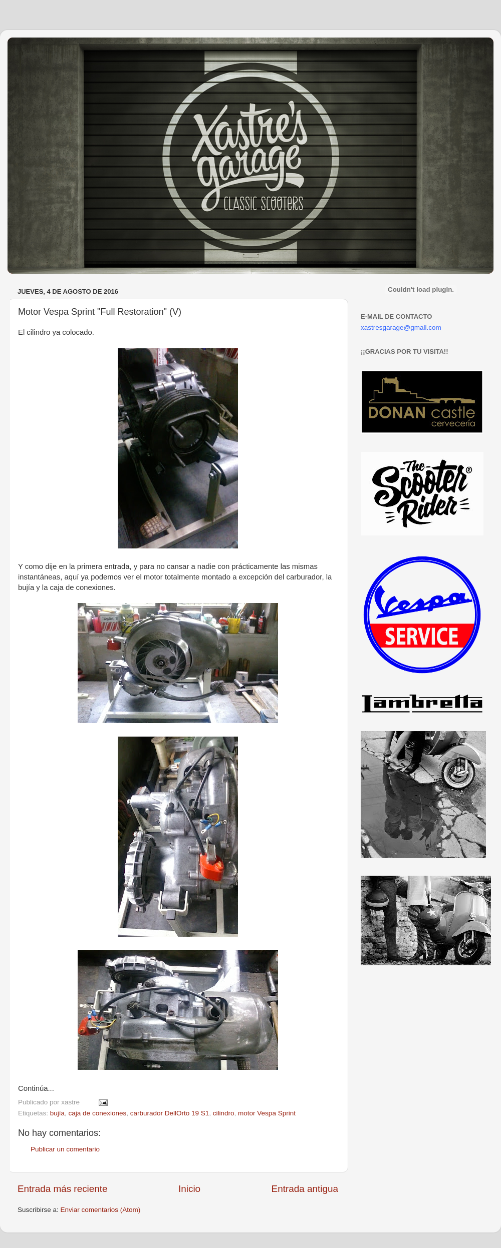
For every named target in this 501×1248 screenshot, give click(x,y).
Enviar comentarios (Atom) (101, 1209)
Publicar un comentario (65, 1149)
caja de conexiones (98, 1113)
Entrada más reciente (63, 1188)
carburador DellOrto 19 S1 (169, 1113)
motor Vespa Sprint (267, 1113)
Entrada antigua (305, 1188)
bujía (57, 1113)
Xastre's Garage (37, 51)
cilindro (223, 1113)
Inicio (189, 1188)
